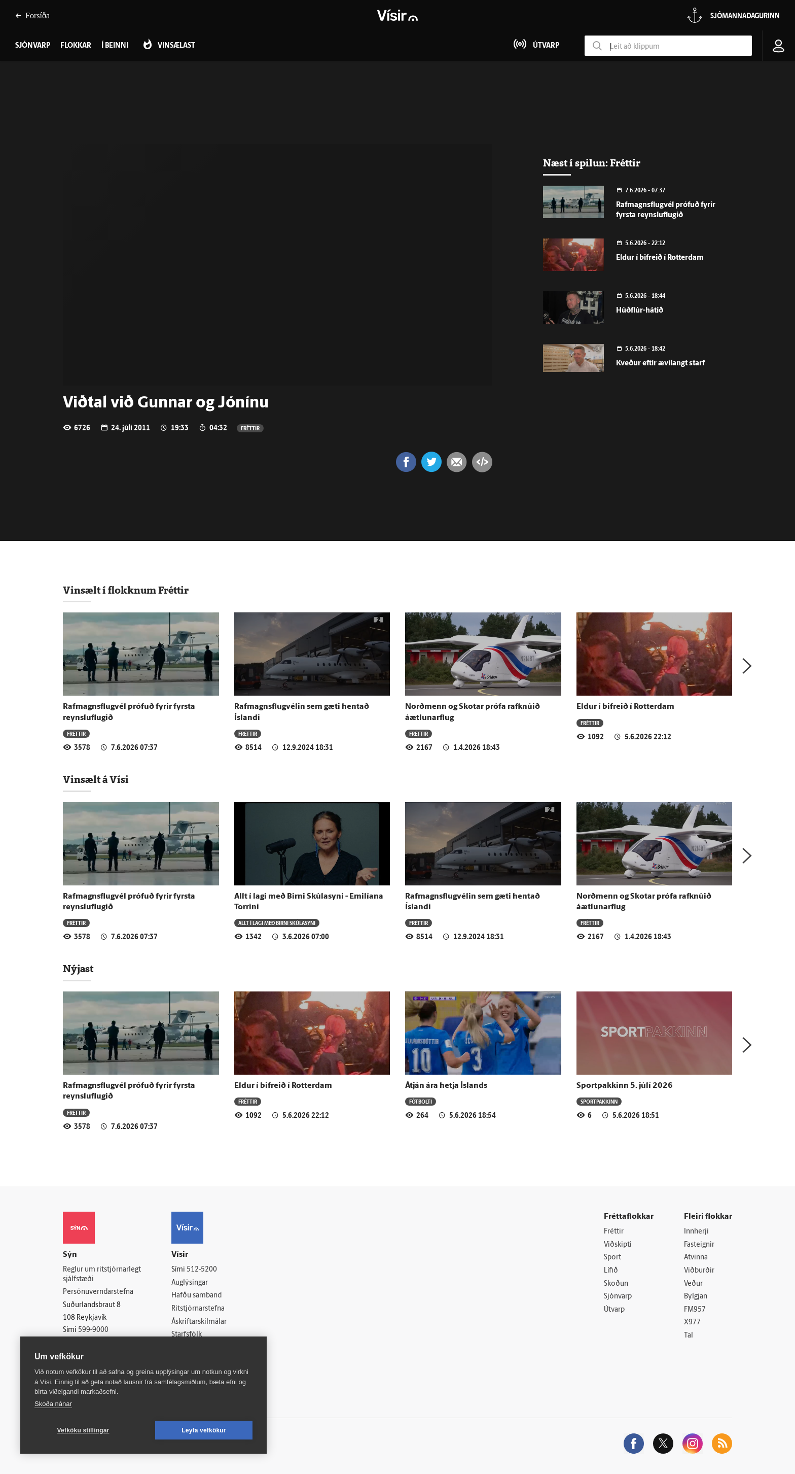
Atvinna (696, 1257)
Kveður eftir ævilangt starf (660, 363)
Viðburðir (699, 1271)
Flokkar (75, 46)
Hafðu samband (196, 1295)
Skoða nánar (53, 1404)
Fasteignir (699, 1245)
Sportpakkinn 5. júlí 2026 (624, 1086)
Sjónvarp (618, 1296)
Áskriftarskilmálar (199, 1322)
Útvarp (614, 1310)
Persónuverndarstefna (98, 1292)
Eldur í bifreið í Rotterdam (660, 258)
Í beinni (114, 46)
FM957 (695, 1310)
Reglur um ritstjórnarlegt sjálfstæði (102, 1274)
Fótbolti (420, 1101)
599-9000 (93, 1330)
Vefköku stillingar (83, 1430)
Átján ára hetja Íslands (446, 1086)
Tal (688, 1336)
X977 (692, 1322)
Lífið (611, 1271)
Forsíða (32, 15)
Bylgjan (695, 1296)
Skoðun (616, 1284)
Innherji (696, 1232)
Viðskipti (618, 1245)
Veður (693, 1284)
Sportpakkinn (599, 1101)
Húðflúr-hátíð (639, 311)
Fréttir (250, 428)
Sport (612, 1257)
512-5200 (202, 1270)
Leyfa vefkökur (204, 1430)
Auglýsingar (189, 1283)
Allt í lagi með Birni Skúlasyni (276, 922)
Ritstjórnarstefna (198, 1309)
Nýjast (78, 968)
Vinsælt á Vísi (96, 779)
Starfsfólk (186, 1335)
